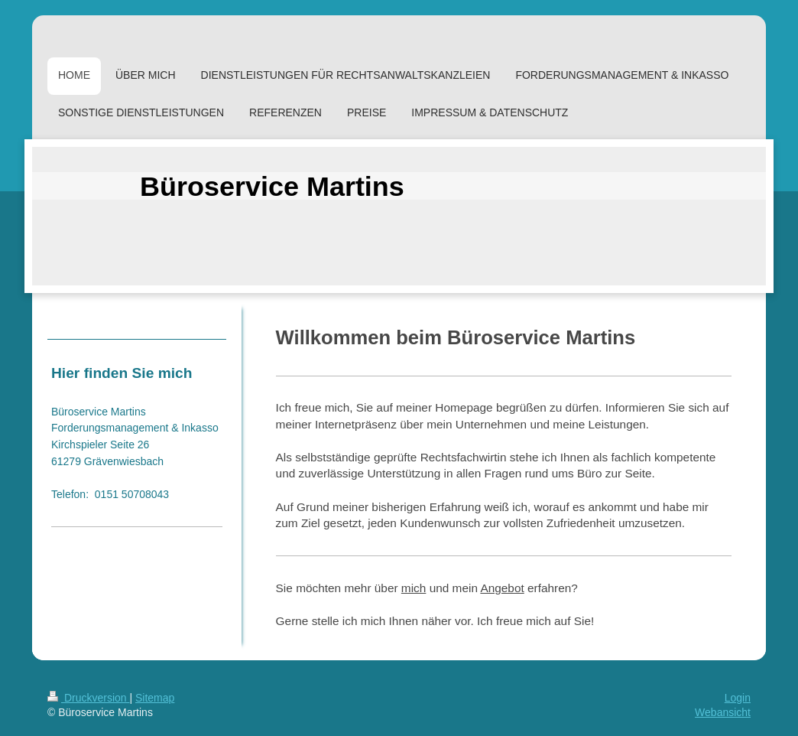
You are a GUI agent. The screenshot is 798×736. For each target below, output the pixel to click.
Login (738, 698)
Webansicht (723, 712)
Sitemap (154, 698)
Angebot (502, 587)
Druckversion (88, 698)
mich (414, 587)
